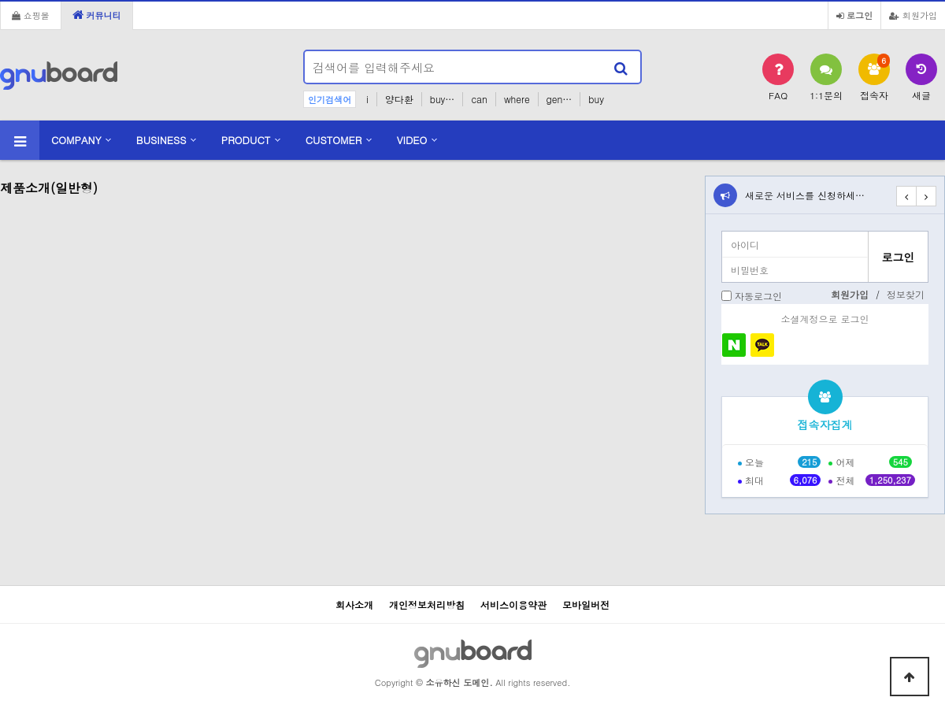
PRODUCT (246, 139)
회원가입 (913, 15)
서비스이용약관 (513, 604)
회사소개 (354, 604)
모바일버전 (586, 604)
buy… (442, 99)
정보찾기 (906, 294)
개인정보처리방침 (427, 604)
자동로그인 (758, 295)
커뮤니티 (96, 15)
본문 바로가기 (0, 0)
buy (596, 99)
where (517, 99)
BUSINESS (161, 139)
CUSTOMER (334, 139)
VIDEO (412, 139)
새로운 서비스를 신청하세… (805, 195)
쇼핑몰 (31, 15)
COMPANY (76, 139)
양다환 (399, 99)
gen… (560, 99)
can (479, 99)
